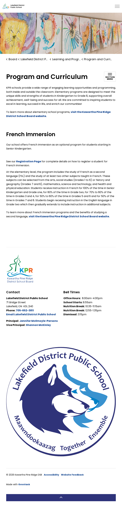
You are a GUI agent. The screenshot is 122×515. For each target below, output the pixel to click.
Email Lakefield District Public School (31, 320)
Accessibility (51, 480)
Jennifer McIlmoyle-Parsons (39, 327)
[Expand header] (117, 6)
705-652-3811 (25, 316)
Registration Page (28, 167)
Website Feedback (72, 480)
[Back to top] (61, 503)
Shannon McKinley (38, 331)
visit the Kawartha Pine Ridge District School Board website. (69, 222)
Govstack (24, 490)
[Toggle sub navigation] (110, 82)
